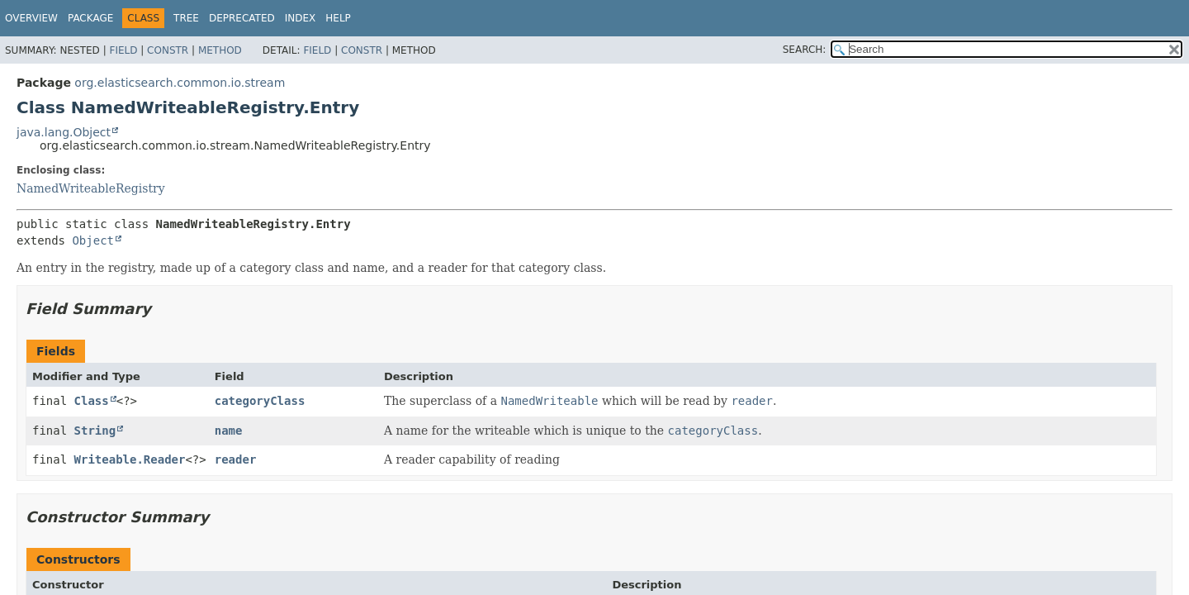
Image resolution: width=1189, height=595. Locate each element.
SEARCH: (805, 49)
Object (93, 240)
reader (236, 459)
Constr (167, 50)
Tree (186, 18)
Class (91, 400)
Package (90, 18)
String (95, 430)
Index (300, 18)
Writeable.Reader (130, 459)
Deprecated (242, 18)
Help (338, 18)
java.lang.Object (64, 132)
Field (123, 50)
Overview (31, 18)
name (229, 430)
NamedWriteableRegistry (91, 188)
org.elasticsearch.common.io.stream (179, 82)
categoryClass (260, 400)
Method (220, 50)
